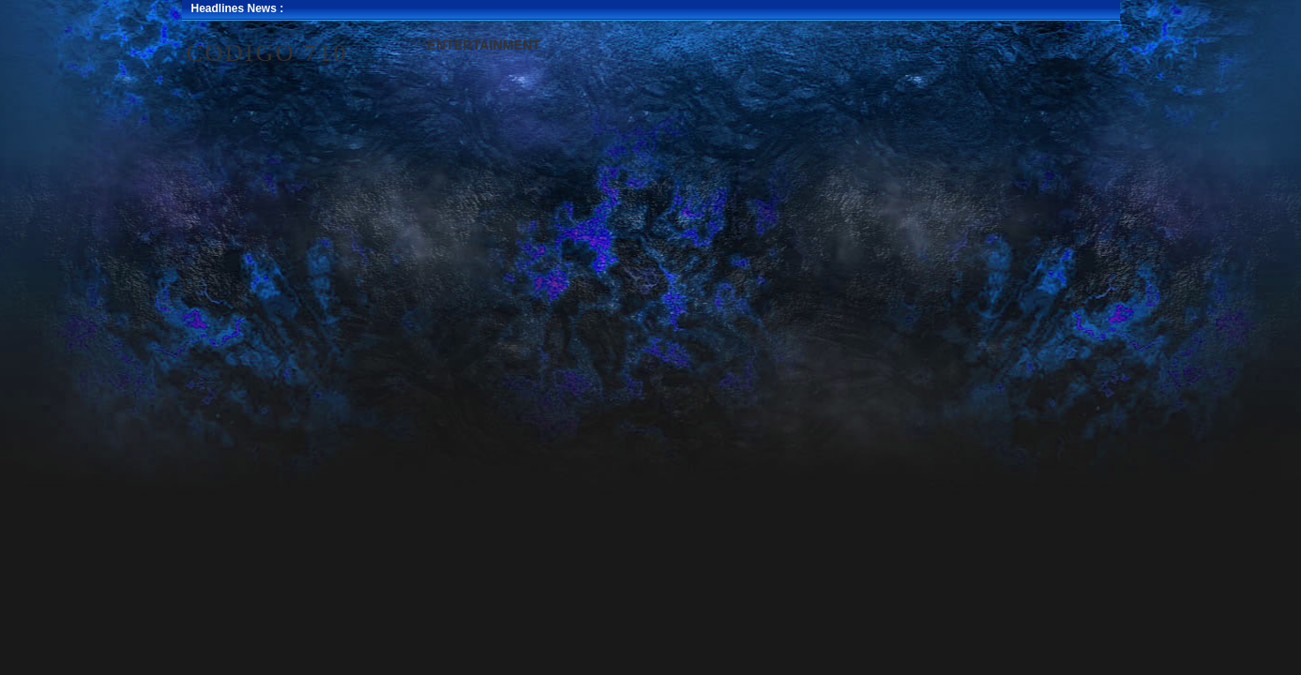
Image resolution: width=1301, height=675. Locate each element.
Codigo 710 (268, 53)
